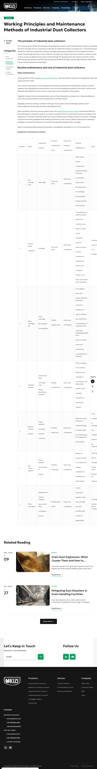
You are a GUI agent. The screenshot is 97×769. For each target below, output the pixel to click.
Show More (47, 621)
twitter (92, 391)
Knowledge (65, 8)
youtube (73, 657)
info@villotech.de (13, 734)
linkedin (92, 381)
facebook (92, 386)
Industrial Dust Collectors (37, 683)
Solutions (28, 8)
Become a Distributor (61, 1)
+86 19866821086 (13, 722)
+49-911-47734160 (13, 742)
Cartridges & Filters (35, 699)
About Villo (85, 683)
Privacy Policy (74, 766)
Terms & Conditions (87, 766)
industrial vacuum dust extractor (46, 78)
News (83, 695)
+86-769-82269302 (14, 726)
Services (46, 8)
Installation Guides (10, 68)
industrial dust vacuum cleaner (68, 111)
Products (37, 8)
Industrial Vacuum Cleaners (37, 691)
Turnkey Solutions (63, 683)
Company (55, 8)
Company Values (87, 687)
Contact (74, 1)
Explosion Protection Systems (38, 687)
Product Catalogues (10, 73)
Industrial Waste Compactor (38, 695)
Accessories (32, 703)
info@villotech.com (14, 719)
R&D (83, 691)
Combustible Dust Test (65, 687)
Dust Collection (9, 57)
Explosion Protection (10, 63)
